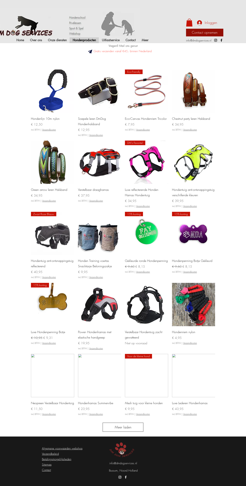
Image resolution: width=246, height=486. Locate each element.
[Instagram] (216, 40)
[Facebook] (221, 40)
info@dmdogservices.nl (198, 40)
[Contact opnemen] (204, 32)
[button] (189, 23)
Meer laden (123, 427)
